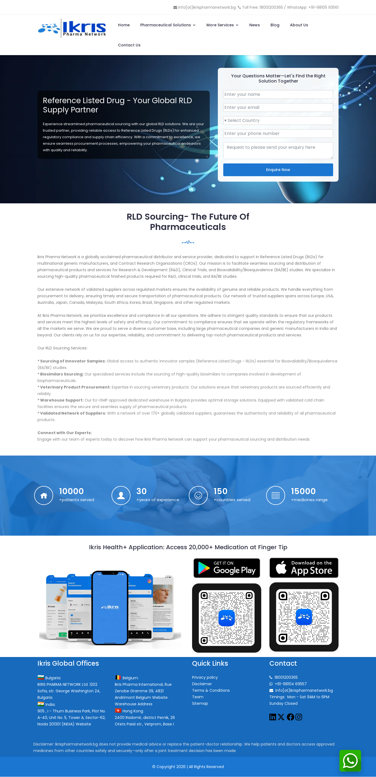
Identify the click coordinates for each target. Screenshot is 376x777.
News (254, 25)
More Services (222, 25)
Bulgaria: (50, 678)
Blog (274, 25)
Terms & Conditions (211, 690)
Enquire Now (278, 169)
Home (124, 25)
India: (48, 704)
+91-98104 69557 (291, 684)
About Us (299, 25)
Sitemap (200, 703)
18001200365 (271, 7)
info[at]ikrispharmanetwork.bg (207, 7)
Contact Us (129, 45)
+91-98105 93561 (323, 7)
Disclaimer (202, 684)
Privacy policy (205, 677)
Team (197, 697)
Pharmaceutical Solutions (168, 25)
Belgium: (128, 678)
